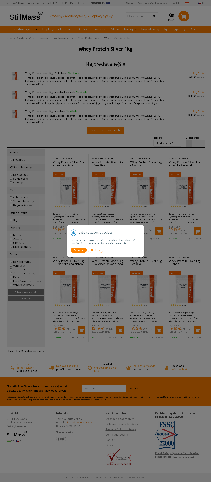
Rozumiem (79, 250)
